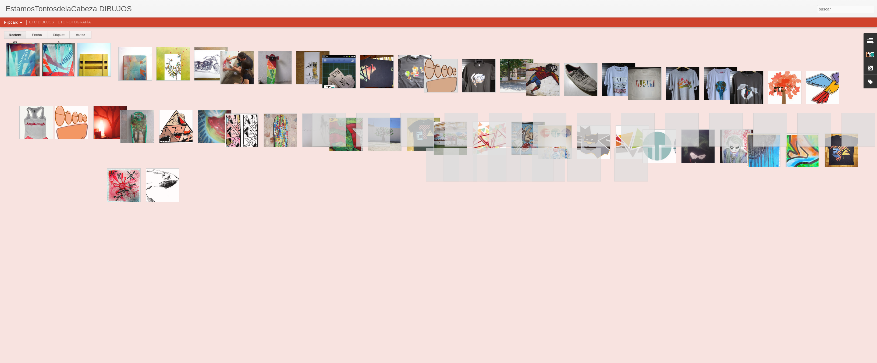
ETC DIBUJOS (41, 22)
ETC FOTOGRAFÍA (74, 22)
